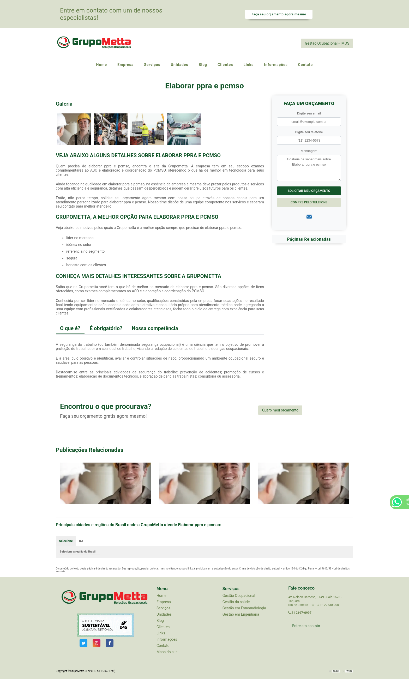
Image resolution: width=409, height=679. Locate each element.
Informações (167, 639)
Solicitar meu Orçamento (309, 191)
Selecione (66, 541)
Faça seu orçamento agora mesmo (278, 14)
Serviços (163, 608)
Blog (160, 621)
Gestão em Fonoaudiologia (244, 608)
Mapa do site (167, 652)
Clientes (163, 627)
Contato (163, 646)
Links (161, 633)
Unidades (164, 614)
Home (161, 595)
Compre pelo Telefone (309, 202)
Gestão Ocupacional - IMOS (327, 43)
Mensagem (309, 151)
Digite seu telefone (309, 132)
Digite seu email (309, 113)
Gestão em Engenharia (240, 614)
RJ (81, 541)
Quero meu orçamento (280, 410)
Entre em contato (306, 626)
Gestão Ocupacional (238, 595)
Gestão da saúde (236, 602)
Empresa (164, 602)
